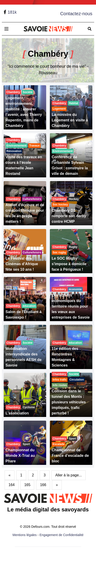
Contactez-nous (76, 13)
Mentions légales (25, 535)
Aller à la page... (68, 475)
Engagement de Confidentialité (61, 535)
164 (11, 485)
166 (43, 485)
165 (27, 485)
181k (12, 12)
